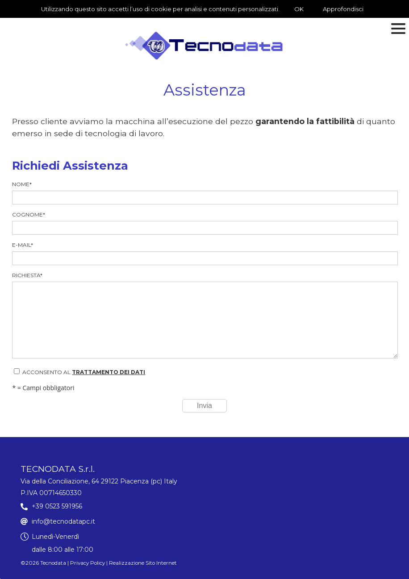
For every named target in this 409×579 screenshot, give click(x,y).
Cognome (204, 223)
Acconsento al (79, 371)
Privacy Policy (87, 563)
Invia (204, 405)
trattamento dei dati (108, 372)
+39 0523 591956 (57, 506)
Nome (204, 192)
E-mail (204, 253)
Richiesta (204, 315)
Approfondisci (343, 8)
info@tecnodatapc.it (63, 521)
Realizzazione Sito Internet (143, 563)
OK (299, 8)
